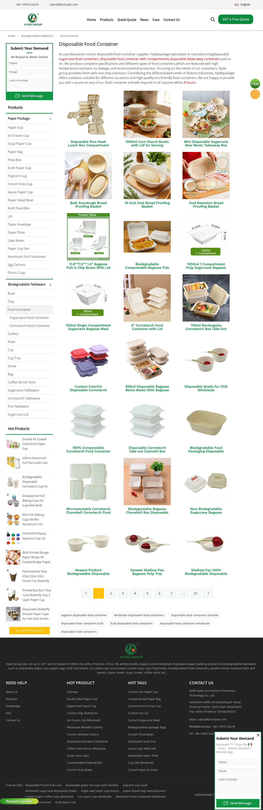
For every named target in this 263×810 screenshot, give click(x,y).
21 (196, 593)
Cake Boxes (16, 240)
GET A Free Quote (236, 19)
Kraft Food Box (18, 208)
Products (11, 699)
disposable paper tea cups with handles (92, 785)
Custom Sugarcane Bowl (144, 720)
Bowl (11, 293)
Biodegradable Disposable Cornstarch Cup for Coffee (35, 482)
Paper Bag (15, 152)
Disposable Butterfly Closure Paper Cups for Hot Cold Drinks (36, 613)
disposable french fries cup (43, 785)
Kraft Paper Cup (19, 168)
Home (11, 36)
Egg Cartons (17, 265)
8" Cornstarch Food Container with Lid (147, 327)
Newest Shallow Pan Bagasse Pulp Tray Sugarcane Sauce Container (147, 573)
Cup (11, 350)
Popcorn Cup (17, 176)
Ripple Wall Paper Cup (81, 706)
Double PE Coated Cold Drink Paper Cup (34, 443)
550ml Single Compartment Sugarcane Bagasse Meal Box (88, 329)
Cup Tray (14, 358)
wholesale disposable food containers (139, 615)
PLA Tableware (18, 406)
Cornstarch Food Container (30, 326)
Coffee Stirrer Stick (21, 382)
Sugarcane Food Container (29, 317)
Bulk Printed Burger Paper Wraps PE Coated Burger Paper (36, 557)
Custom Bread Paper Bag (144, 699)
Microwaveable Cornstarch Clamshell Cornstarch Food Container (88, 512)
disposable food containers (79, 631)
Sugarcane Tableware (23, 390)
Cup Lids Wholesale (141, 763)
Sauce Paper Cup (20, 192)
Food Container (68, 36)
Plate (11, 342)
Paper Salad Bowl (20, 200)
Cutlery (13, 334)
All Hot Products (29, 630)
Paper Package (19, 118)
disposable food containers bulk (82, 623)
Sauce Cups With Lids (142, 748)
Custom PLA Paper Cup (143, 692)
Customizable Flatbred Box (84, 763)
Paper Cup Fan (18, 248)
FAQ (8, 713)
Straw (12, 366)
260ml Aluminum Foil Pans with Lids (34, 460)
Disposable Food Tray (142, 741)
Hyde (255, 94)
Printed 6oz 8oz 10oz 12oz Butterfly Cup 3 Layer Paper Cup (36, 595)
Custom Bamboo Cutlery (83, 734)
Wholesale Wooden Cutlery (84, 727)
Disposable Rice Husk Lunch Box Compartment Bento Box (88, 145)
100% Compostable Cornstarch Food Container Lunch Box (88, 451)
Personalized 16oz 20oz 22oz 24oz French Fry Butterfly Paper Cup (35, 576)
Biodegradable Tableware (37, 36)
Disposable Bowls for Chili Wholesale (206, 388)
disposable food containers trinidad (194, 615)
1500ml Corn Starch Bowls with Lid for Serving (147, 143)
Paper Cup (15, 127)
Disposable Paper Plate (143, 755)
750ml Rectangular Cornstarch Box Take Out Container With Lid (206, 329)
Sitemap (72, 692)
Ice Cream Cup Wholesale (83, 720)
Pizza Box (14, 160)
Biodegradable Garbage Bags (147, 727)
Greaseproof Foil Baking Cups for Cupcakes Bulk (33, 500)
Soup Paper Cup (20, 143)
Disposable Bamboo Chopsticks (87, 741)
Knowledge (13, 706)
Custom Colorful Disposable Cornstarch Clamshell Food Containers (88, 390)
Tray (11, 301)
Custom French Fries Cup (144, 706)
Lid (10, 216)
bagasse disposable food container (84, 615)
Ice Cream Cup (18, 135)
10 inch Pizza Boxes (79, 770)
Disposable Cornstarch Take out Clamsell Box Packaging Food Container (147, 451)
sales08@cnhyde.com (64, 4)
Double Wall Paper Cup (82, 699)
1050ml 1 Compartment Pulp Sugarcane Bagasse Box (206, 267)
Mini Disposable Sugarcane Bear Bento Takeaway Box (206, 143)
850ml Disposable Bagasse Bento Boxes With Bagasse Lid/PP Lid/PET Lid (147, 390)
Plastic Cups (17, 273)
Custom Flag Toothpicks (82, 713)
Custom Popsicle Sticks (143, 770)
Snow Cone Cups (78, 755)
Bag (10, 374)
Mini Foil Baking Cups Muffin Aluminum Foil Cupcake (33, 520)
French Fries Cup (20, 184)
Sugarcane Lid (18, 414)
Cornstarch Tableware (24, 398)
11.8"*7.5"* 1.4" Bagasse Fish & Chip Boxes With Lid (88, 265)
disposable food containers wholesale (185, 623)
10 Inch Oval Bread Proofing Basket (147, 204)
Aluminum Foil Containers (27, 256)
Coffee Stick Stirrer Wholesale (86, 748)
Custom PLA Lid (138, 713)
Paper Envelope (19, 224)
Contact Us (13, 720)
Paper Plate (16, 232)
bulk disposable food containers (131, 623)
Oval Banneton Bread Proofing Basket (206, 204)
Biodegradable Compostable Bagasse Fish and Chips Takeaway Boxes (147, 267)
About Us (12, 692)
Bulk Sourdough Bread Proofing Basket (88, 204)
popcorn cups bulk (135, 785)
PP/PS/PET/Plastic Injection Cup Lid (34, 536)
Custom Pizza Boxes (141, 734)
